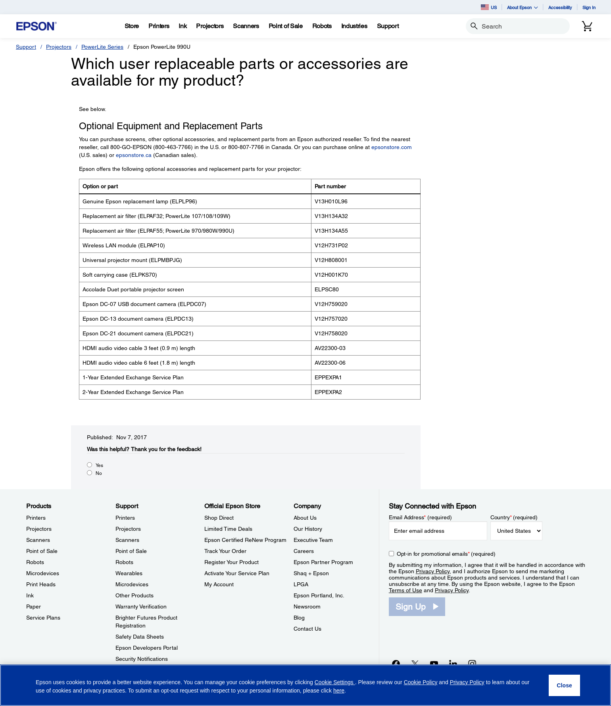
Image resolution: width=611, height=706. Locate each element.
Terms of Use (405, 590)
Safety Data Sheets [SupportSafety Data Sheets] (139, 636)
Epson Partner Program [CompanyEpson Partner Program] (323, 562)
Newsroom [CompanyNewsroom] (307, 606)
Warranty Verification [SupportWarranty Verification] (141, 606)
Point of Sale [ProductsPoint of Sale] (42, 551)
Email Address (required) (420, 517)
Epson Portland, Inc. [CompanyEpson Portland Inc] (319, 595)
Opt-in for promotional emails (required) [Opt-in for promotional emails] (446, 554)
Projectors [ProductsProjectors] (39, 529)
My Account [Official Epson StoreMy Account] (219, 584)
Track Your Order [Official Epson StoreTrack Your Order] (225, 551)
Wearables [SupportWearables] (128, 573)
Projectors (58, 47)
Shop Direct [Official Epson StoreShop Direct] (219, 518)
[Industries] (354, 26)
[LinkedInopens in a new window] (453, 663)
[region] (305, 685)
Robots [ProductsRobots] (35, 562)
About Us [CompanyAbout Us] (305, 518)
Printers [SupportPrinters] (125, 518)
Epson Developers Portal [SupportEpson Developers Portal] (146, 648)
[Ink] (182, 26)
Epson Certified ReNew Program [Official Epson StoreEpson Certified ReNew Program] (245, 540)
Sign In (589, 7)
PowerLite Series (102, 47)
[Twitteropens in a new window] (415, 663)
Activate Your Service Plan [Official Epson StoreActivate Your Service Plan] (236, 573)
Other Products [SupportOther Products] (134, 595)
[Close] (564, 685)
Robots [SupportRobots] (124, 562)
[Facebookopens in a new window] (396, 663)
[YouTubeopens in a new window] (434, 663)
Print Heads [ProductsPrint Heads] (41, 584)
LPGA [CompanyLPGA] (301, 584)
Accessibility (560, 7)
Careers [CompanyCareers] (304, 551)
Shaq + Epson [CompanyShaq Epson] (311, 573)
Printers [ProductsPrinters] (36, 518)
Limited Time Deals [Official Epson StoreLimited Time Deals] (228, 529)
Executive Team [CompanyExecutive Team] (313, 540)
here (338, 690)
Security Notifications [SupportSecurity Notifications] (141, 659)
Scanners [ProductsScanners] (38, 540)
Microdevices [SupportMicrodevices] (131, 584)
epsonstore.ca (134, 155)
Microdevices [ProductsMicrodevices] (42, 573)
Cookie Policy (421, 682)
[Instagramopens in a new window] (472, 663)
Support (26, 47)
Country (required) (514, 517)
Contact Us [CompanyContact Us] (307, 629)
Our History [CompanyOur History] (308, 529)
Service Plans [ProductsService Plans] (43, 617)
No (99, 473)
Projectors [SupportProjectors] (128, 529)
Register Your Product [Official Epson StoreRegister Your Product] (231, 562)
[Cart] (587, 26)
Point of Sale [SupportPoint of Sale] (131, 551)
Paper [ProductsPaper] (33, 606)
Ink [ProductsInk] (30, 595)
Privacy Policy (433, 571)
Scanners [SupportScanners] (127, 540)
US (489, 7)
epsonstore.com (391, 147)
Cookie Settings (335, 682)
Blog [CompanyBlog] (299, 617)
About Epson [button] (522, 7)
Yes (99, 465)
